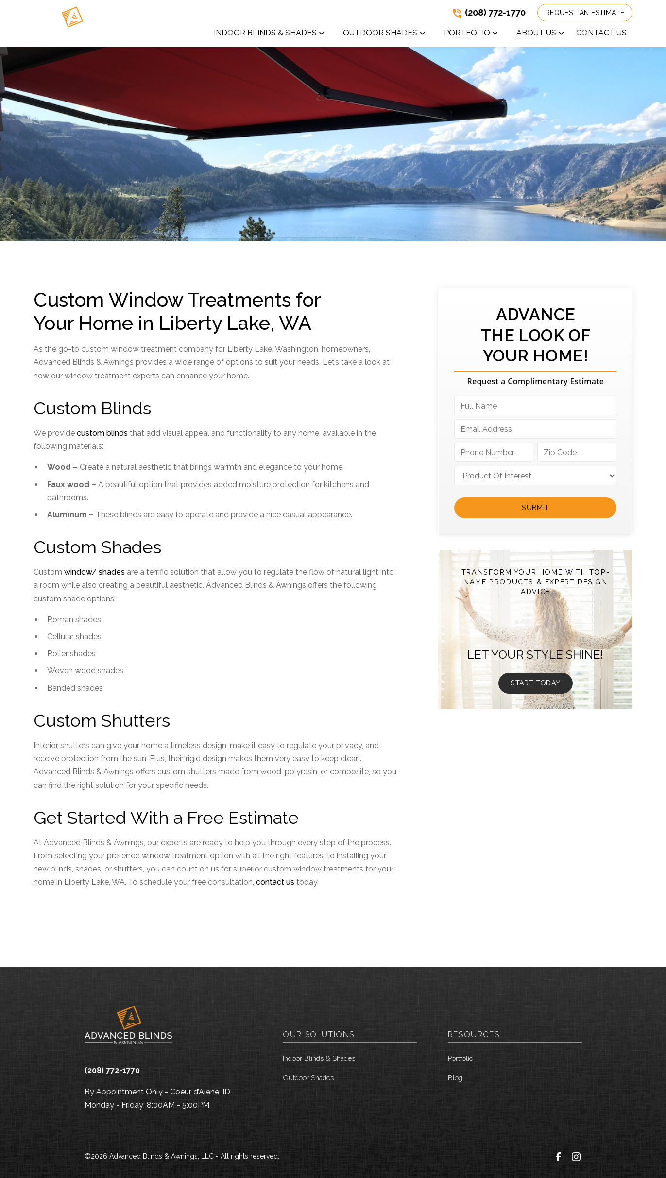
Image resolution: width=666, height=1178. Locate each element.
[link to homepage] (72, 23)
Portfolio (460, 1058)
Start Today (535, 683)
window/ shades (94, 572)
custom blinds (102, 433)
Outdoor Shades (308, 1078)
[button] (269, 35)
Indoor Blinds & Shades (319, 1058)
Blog (455, 1078)
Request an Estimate (585, 13)
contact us (275, 882)
